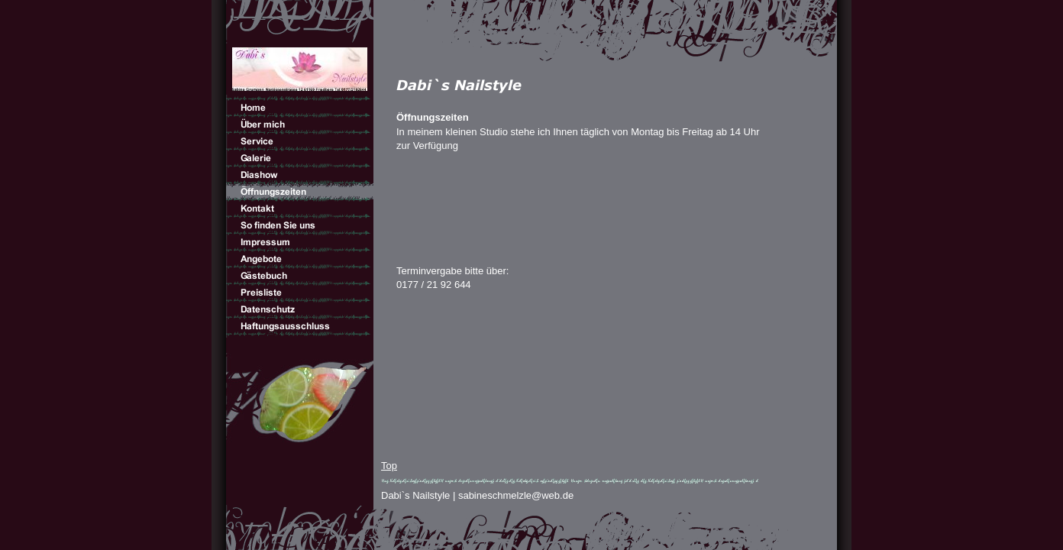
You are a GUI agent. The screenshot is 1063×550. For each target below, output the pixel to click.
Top (389, 465)
